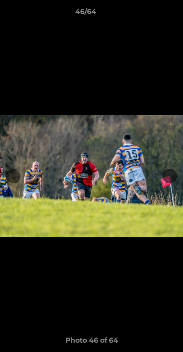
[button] (148, 14)
